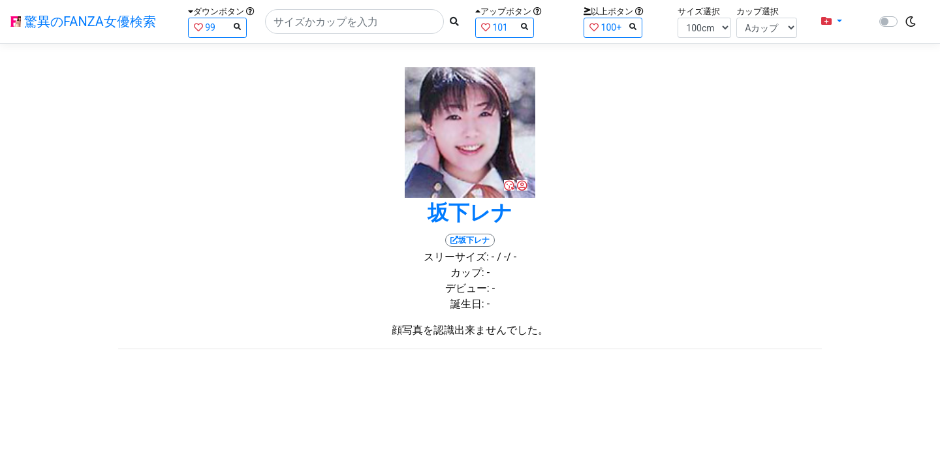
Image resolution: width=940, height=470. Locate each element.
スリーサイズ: (456, 257)
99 (217, 27)
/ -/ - (506, 257)
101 (504, 27)
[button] (832, 21)
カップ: (467, 272)
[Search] (354, 21)
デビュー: (467, 288)
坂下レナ (470, 212)
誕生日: (467, 304)
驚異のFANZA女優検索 (83, 21)
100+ (612, 27)
